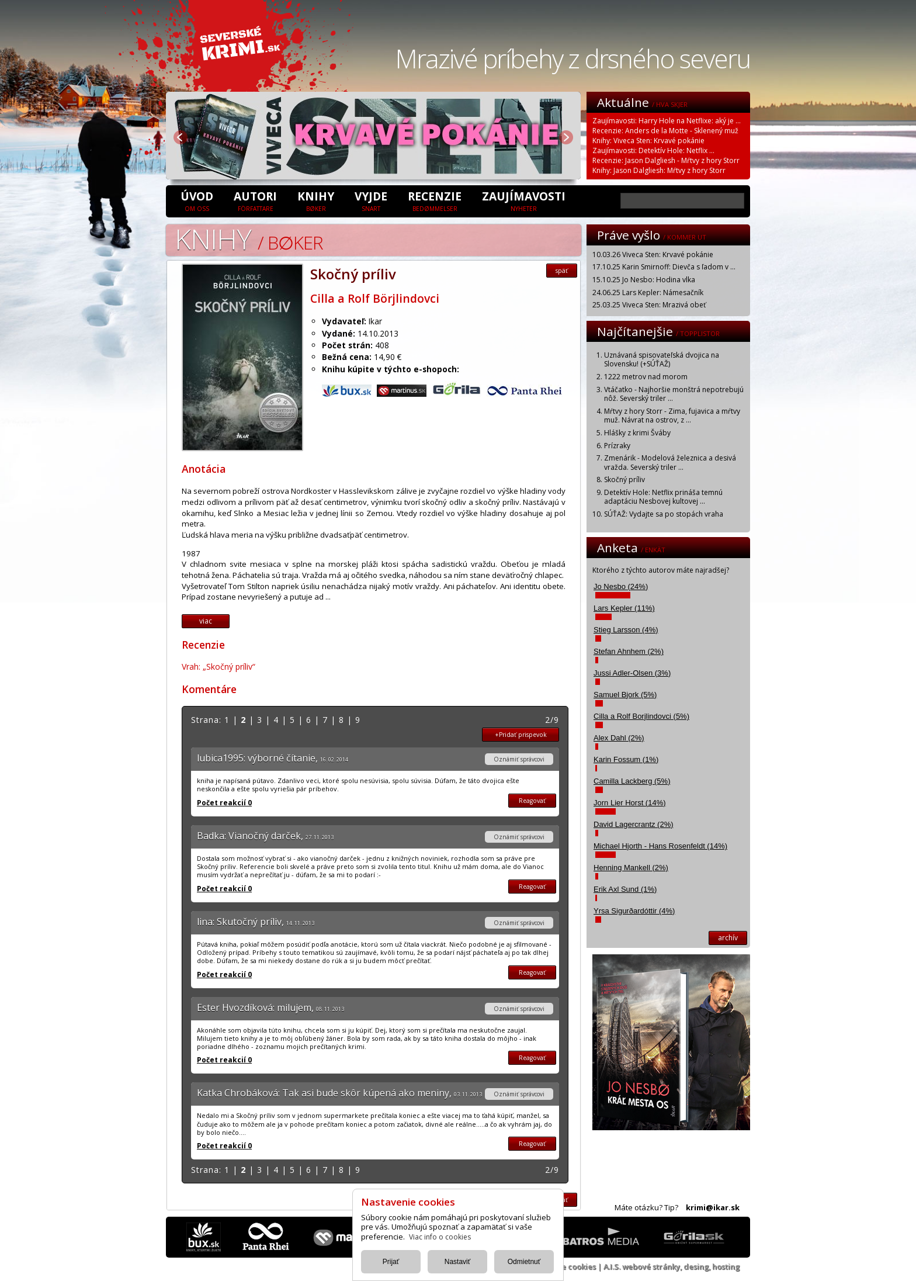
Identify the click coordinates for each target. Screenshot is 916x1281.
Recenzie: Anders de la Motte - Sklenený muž (665, 131)
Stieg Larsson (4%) (626, 629)
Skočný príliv (624, 479)
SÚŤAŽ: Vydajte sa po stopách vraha (663, 514)
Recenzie (435, 200)
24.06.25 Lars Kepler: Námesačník (647, 292)
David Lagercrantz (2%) (634, 824)
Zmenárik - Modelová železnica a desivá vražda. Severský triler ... (670, 462)
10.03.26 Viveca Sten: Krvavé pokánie (652, 254)
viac (205, 621)
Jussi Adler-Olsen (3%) (632, 673)
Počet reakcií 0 (224, 803)
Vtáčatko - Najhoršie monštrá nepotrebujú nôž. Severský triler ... (674, 394)
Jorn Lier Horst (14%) (630, 802)
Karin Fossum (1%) (626, 759)
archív (728, 938)
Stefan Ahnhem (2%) (629, 651)
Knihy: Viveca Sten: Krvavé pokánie (648, 141)
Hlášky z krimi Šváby (637, 433)
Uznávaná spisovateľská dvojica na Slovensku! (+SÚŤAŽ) (661, 359)
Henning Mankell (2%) (631, 867)
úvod (197, 200)
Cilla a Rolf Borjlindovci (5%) (641, 716)
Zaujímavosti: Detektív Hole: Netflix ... (653, 150)
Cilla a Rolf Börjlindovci (374, 298)
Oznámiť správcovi (519, 759)
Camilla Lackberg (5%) (632, 781)
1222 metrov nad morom (646, 377)
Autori (255, 200)
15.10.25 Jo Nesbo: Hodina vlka (643, 280)
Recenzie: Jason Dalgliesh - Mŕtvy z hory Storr (666, 160)
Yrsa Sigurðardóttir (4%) (634, 911)
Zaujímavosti (523, 200)
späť (562, 270)
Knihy (315, 200)
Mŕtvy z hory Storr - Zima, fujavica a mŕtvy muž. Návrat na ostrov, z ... (672, 415)
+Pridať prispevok (521, 734)
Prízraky (617, 446)
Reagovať (532, 801)
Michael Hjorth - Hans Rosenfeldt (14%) (660, 846)
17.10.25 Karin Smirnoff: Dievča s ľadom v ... (663, 267)
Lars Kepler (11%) (624, 608)
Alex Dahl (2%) (619, 738)
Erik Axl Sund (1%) (625, 889)
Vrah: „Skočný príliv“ (218, 666)
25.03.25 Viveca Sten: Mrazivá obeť (649, 305)
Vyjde (371, 200)
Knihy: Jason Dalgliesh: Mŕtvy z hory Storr (659, 170)
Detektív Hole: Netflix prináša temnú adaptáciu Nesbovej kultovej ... (663, 497)
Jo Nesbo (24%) (621, 586)
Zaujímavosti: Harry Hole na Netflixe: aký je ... (666, 121)
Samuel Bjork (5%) (625, 694)
